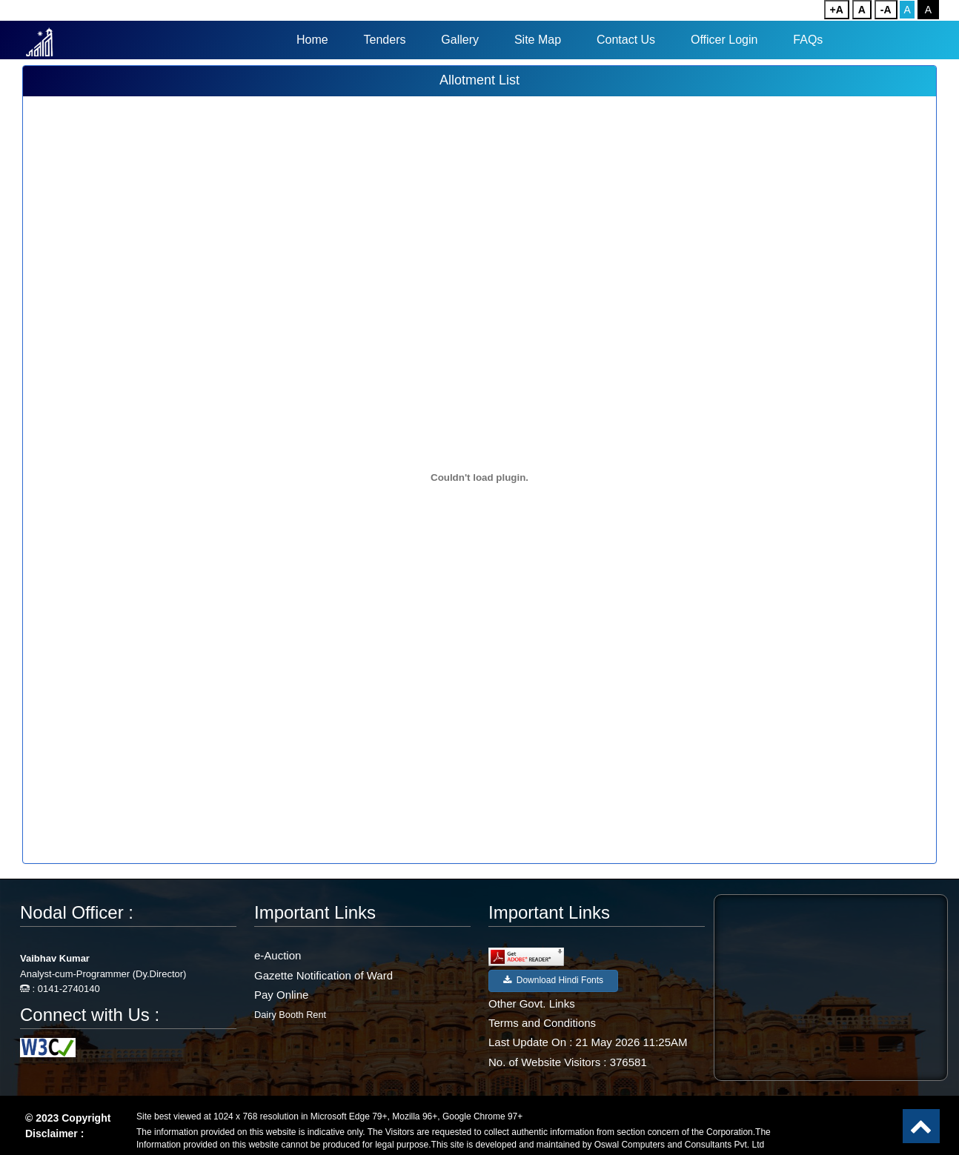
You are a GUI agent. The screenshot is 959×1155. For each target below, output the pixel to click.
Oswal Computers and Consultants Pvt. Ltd (679, 1144)
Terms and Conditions (542, 1022)
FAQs (808, 39)
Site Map (537, 39)
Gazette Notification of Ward (323, 975)
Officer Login (724, 39)
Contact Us (626, 39)
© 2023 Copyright (67, 1118)
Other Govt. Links (531, 1003)
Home (312, 39)
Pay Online (281, 994)
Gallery (460, 39)
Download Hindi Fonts (553, 980)
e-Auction (277, 955)
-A (886, 10)
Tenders (385, 39)
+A (836, 10)
